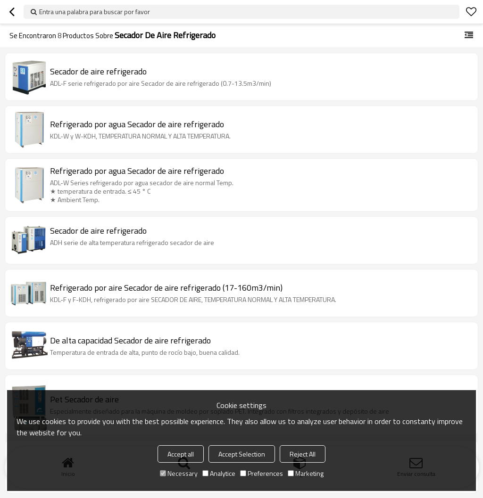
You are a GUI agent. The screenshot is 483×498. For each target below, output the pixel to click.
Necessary (179, 473)
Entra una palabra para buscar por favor (94, 11)
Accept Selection (241, 454)
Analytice (218, 473)
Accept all (180, 454)
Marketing (306, 473)
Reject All (303, 454)
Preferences (261, 473)
